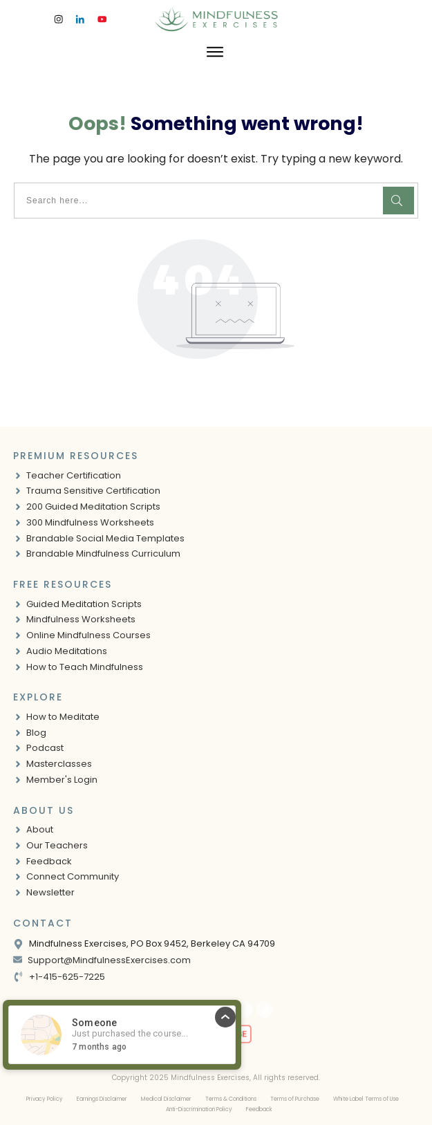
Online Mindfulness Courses (88, 635)
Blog (36, 732)
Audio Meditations (66, 651)
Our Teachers (57, 845)
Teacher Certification (73, 475)
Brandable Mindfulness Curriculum (103, 553)
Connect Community (72, 876)
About (39, 829)
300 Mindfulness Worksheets (90, 522)
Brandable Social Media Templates (105, 538)
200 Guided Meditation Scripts (93, 506)
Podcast (45, 747)
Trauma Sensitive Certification (93, 490)
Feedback (49, 861)
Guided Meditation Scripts (84, 604)
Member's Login (61, 779)
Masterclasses (59, 763)
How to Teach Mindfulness (84, 666)
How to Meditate (63, 716)
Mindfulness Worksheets (80, 619)
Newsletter (50, 892)
